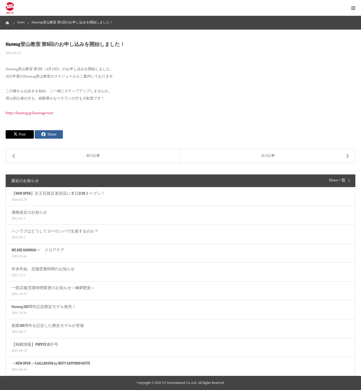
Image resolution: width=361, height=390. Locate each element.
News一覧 (337, 181)
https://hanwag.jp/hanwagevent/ (30, 113)
